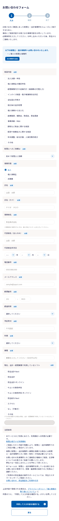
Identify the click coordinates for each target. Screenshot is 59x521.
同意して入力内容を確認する (28, 504)
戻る (29, 512)
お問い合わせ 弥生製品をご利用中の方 (22, 480)
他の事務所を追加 (12, 59)
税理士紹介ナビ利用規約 (16, 441)
